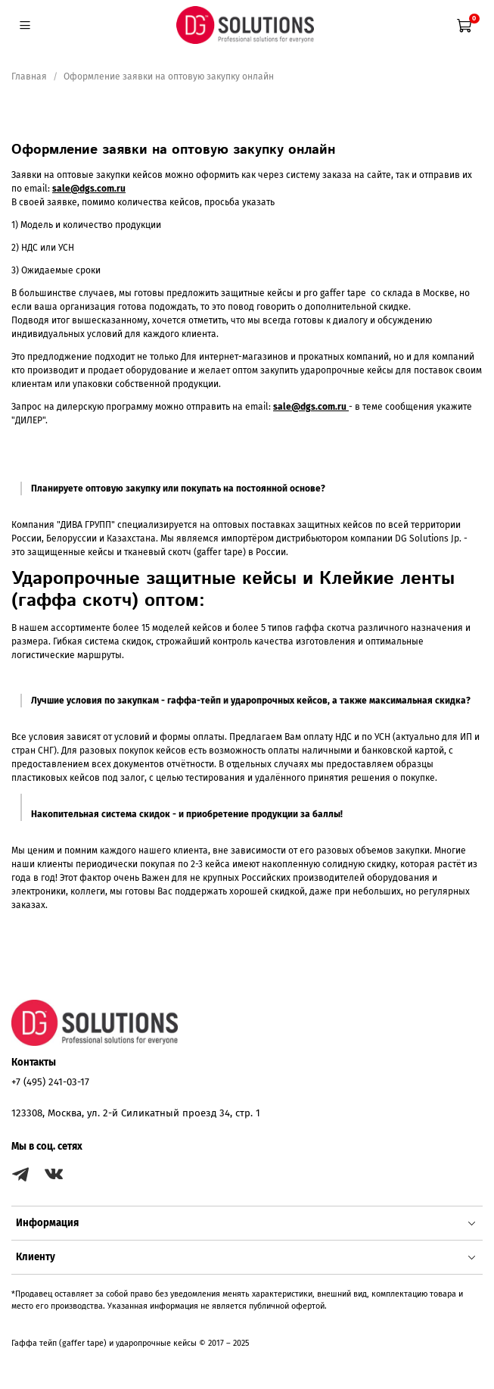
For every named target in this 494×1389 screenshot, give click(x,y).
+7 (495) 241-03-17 (50, 1082)
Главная (29, 76)
